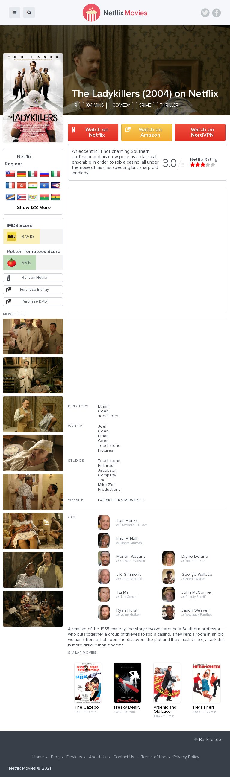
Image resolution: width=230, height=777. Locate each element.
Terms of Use (154, 757)
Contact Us (123, 757)
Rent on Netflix (34, 278)
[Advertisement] (182, 365)
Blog (55, 757)
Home (38, 757)
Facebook (216, 12)
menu (14, 12)
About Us (97, 757)
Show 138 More (34, 207)
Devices (74, 757)
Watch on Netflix (96, 132)
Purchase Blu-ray (34, 290)
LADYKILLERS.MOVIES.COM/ (124, 500)
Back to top (210, 740)
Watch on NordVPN (202, 132)
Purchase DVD (34, 302)
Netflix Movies (22, 768)
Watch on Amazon (150, 132)
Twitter (205, 12)
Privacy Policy (186, 757)
